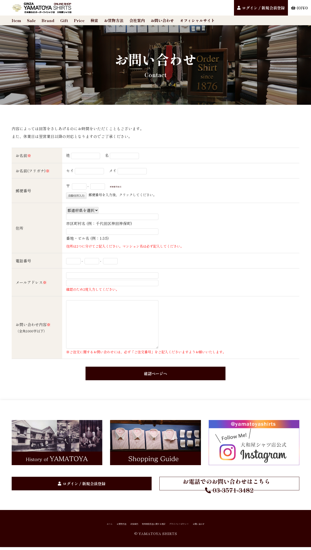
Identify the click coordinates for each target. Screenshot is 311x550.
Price (79, 20)
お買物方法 (113, 20)
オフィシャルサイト (197, 20)
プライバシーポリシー (199, 525)
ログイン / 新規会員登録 (263, 8)
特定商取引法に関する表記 (150, 525)
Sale (31, 20)
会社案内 (137, 20)
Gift (64, 20)
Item (16, 20)
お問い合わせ (162, 20)
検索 (94, 20)
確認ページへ (155, 373)
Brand (48, 20)
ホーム (69, 525)
